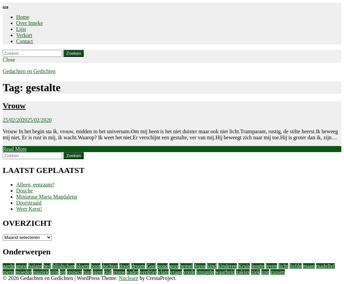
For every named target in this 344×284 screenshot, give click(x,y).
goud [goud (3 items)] (162, 266)
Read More (15, 149)
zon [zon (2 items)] (265, 272)
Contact (24, 41)
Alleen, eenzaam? (35, 184)
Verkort (24, 35)
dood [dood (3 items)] (124, 266)
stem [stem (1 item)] (98, 272)
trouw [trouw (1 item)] (119, 272)
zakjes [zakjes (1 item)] (243, 272)
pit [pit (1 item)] (63, 272)
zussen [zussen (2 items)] (277, 272)
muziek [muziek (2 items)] (41, 272)
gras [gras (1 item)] (173, 266)
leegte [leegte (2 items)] (257, 266)
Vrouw (14, 105)
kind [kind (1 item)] (211, 266)
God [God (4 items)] (151, 266)
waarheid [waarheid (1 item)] (225, 272)
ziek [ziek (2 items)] (255, 272)
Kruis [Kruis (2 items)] (244, 266)
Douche (24, 190)
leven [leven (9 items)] (271, 266)
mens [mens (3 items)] (8, 272)
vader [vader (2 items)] (133, 272)
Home (22, 17)
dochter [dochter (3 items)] (110, 266)
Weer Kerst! (29, 209)
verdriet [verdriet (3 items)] (148, 272)
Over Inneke (29, 23)
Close (9, 60)
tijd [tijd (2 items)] (107, 272)
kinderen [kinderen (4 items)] (227, 266)
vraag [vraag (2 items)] (176, 272)
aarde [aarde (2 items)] (8, 266)
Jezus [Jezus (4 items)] (200, 266)
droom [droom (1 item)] (138, 266)
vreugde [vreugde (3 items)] (205, 272)
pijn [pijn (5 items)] (54, 272)
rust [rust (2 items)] (87, 272)
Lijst (21, 29)
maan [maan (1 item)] (309, 266)
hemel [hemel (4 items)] (186, 266)
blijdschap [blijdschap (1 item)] (63, 266)
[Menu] (5, 7)
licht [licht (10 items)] (283, 266)
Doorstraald (29, 203)
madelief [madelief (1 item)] (325, 266)
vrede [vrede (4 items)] (189, 272)
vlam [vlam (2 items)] (163, 272)
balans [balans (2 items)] (35, 266)
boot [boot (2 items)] (95, 266)
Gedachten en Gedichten (29, 71)
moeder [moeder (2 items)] (23, 272)
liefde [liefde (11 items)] (296, 266)
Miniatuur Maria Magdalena (46, 197)
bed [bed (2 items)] (47, 266)
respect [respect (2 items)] (74, 272)
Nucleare (128, 278)
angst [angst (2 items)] (21, 266)
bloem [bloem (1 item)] (82, 266)
